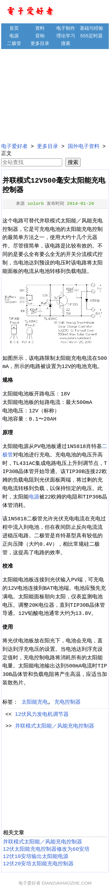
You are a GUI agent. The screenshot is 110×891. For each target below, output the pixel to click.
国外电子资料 (83, 146)
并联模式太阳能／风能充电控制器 (54, 726)
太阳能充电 (34, 702)
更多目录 (40, 43)
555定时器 (91, 36)
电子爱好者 (14, 146)
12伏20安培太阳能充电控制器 (38, 864)
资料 (40, 28)
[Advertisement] (55, 95)
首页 (14, 28)
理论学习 (65, 36)
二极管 (14, 43)
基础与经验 (91, 28)
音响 (40, 36)
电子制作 (65, 28)
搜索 (65, 43)
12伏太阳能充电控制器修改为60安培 (46, 849)
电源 (14, 36)
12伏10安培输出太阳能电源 (35, 856)
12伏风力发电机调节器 (42, 714)
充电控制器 (67, 702)
